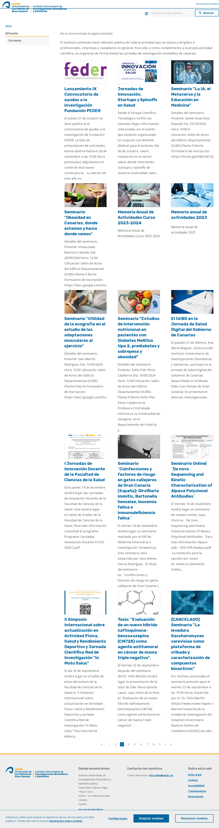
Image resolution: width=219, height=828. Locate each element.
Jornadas (14, 40)
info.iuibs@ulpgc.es (161, 775)
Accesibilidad (196, 785)
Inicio (8, 26)
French (216, 4)
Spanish (200, 4)
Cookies (193, 780)
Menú (146, 14)
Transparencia (197, 791)
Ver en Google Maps (91, 809)
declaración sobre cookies (65, 821)
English (208, 4)
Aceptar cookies (151, 818)
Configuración (117, 818)
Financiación (195, 796)
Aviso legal (195, 774)
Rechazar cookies (194, 818)
